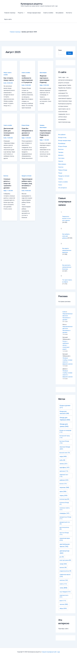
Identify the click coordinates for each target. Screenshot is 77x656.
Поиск (60, 50)
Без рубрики (59, 13)
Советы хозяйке (48, 13)
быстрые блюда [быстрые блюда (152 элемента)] (64, 446)
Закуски (60, 161)
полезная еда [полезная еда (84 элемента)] (64, 503)
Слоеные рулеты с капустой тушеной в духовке (8, 185)
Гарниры (42, 127)
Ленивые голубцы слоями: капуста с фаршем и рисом (68, 362)
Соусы (60, 185)
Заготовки (61, 158)
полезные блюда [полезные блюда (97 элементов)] (64, 507)
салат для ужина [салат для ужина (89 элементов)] (65, 564)
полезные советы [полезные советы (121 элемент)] (64, 512)
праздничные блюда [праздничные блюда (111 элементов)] (65, 521)
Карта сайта (8, 19)
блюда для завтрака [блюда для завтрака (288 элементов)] (64, 416)
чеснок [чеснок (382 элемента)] (64, 608)
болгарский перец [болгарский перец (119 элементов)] (64, 440)
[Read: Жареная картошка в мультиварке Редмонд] (45, 65)
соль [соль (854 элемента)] (63, 592)
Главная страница (9, 13)
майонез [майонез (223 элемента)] (64, 484)
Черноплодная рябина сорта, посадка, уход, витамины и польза (27, 185)
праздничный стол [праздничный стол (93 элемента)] (64, 526)
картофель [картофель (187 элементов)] (64, 471)
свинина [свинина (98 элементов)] (63, 571)
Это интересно (62, 187)
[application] (24, 13)
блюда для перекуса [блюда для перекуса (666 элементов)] (65, 423)
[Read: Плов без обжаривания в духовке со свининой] (27, 119)
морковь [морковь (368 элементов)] (64, 491)
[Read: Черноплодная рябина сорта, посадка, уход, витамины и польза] (27, 170)
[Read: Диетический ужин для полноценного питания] (9, 119)
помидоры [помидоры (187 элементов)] (64, 517)
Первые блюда (62, 170)
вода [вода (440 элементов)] (63, 460)
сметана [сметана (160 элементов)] (64, 584)
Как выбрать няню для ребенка (66, 236)
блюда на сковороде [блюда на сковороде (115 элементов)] (65, 435)
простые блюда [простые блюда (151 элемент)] (64, 537)
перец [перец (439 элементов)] (63, 499)
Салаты (60, 179)
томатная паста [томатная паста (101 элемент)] (63, 600)
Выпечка (6, 177)
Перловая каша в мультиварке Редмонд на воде (45, 137)
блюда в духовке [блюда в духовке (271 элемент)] (65, 410)
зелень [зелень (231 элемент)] (63, 467)
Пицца (5, 72)
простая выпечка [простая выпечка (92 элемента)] (64, 532)
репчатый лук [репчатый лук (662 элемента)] (64, 556)
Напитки (61, 167)
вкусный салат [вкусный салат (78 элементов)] (64, 456)
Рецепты (21, 13)
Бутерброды (62, 143)
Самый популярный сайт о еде (50, 652)
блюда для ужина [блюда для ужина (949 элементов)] (64, 429)
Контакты (69, 13)
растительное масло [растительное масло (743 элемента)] (65, 549)
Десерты (61, 155)
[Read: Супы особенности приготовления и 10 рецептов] (27, 65)
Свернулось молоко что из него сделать (66, 218)
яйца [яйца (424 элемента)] (63, 612)
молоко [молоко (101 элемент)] (63, 487)
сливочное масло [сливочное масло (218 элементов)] (65, 579)
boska (64, 311)
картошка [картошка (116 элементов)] (63, 475)
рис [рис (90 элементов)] (61, 560)
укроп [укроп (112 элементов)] (62, 604)
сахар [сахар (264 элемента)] (63, 568)
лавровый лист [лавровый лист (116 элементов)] (63, 479)
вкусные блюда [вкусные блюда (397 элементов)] (65, 452)
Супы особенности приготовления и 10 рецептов (27, 80)
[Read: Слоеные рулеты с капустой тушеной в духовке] (9, 170)
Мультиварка (43, 72)
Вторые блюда (26, 127)
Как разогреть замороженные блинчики (67, 267)
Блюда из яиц (62, 137)
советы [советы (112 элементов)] (63, 588)
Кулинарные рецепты (32, 4)
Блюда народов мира (34, 13)
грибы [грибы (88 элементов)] (62, 464)
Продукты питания (27, 177)
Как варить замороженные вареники (67, 250)
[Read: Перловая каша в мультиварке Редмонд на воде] (45, 119)
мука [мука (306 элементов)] (63, 495)
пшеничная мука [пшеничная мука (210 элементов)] (65, 543)
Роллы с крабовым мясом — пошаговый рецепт (66, 345)
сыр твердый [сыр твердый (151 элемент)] (65, 595)
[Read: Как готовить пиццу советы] (9, 65)
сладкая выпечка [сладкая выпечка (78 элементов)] (65, 575)
